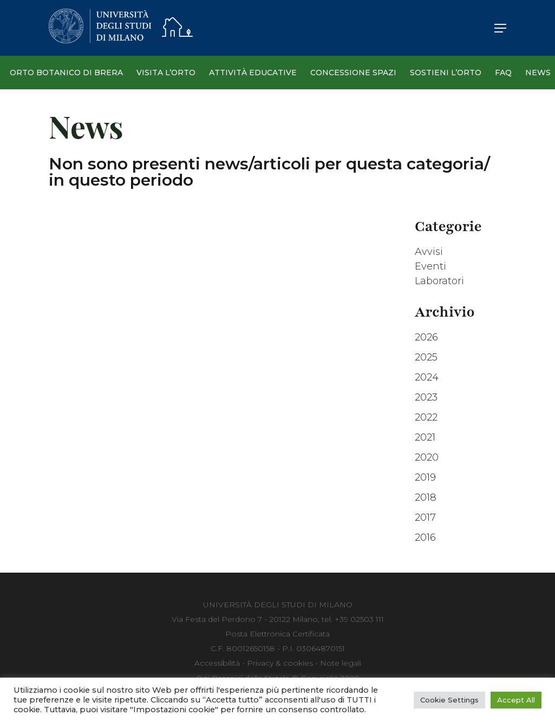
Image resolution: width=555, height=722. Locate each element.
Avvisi (429, 252)
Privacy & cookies (280, 663)
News (538, 72)
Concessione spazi (353, 72)
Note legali (340, 663)
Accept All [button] (516, 699)
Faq (503, 72)
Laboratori (439, 281)
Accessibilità (217, 663)
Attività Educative (253, 72)
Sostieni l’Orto (445, 72)
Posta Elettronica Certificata (277, 634)
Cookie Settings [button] (449, 699)
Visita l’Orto (165, 72)
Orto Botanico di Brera (66, 72)
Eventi (430, 266)
